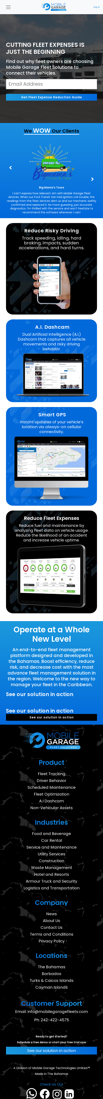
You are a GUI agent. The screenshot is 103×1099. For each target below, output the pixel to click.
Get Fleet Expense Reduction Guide (51, 97)
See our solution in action (51, 717)
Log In (96, 7)
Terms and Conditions (51, 934)
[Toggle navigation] (8, 7)
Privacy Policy (52, 941)
